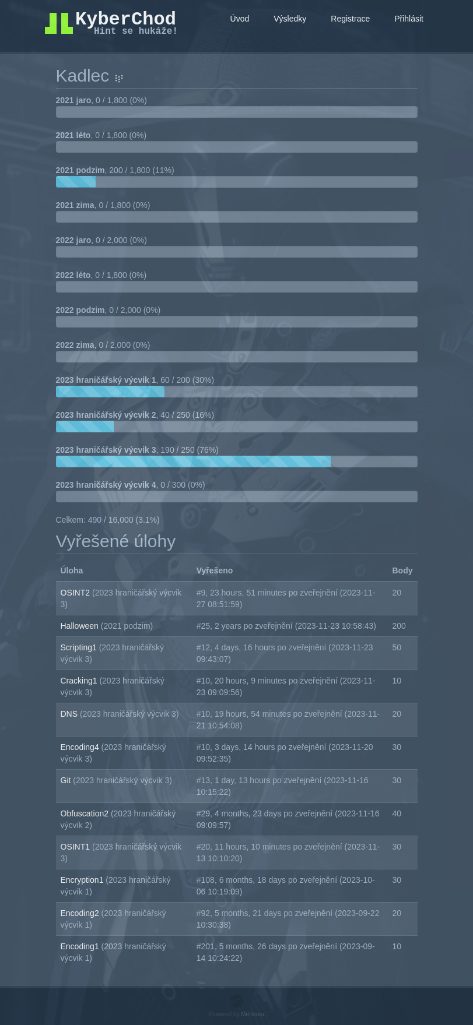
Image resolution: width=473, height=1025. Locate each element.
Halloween (81, 626)
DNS (70, 713)
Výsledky (290, 18)
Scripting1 (80, 647)
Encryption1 (83, 880)
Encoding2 (81, 913)
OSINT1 (76, 846)
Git (67, 780)
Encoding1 (81, 946)
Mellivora (252, 1014)
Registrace (350, 18)
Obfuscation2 (86, 813)
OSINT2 (76, 592)
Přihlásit (408, 18)
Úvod (240, 18)
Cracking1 (80, 680)
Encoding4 (81, 747)
